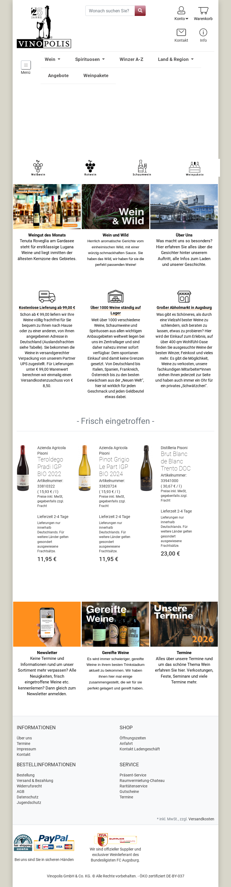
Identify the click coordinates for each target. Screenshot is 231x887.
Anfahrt (126, 743)
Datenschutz (27, 797)
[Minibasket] (203, 13)
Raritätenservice (133, 786)
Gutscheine (129, 791)
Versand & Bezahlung (35, 780)
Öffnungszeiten (133, 738)
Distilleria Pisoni (174, 448)
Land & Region (174, 59)
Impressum (26, 749)
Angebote (58, 75)
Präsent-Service (133, 775)
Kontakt (23, 754)
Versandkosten (201, 819)
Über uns (24, 738)
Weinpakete (95, 75)
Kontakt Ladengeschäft (140, 749)
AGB (20, 791)
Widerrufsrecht (29, 786)
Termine (23, 743)
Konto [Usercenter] (181, 13)
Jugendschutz (29, 802)
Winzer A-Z (131, 59)
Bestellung (26, 775)
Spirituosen (88, 59)
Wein (51, 59)
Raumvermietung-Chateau (142, 780)
